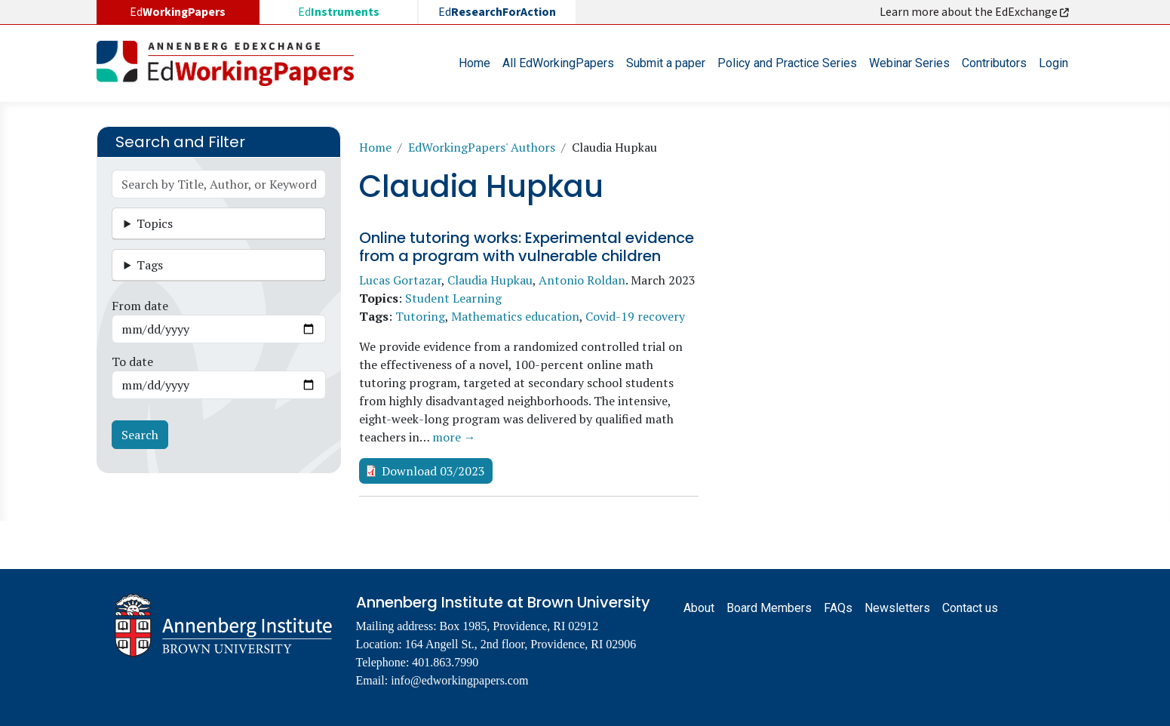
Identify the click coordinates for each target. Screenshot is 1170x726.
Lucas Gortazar (400, 280)
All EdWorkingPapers (558, 63)
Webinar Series (909, 63)
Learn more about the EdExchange (975, 12)
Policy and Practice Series (787, 63)
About (698, 608)
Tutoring (420, 316)
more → (454, 437)
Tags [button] (150, 265)
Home (474, 63)
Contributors (994, 63)
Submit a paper (665, 63)
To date (132, 361)
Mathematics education (515, 316)
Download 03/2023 (433, 471)
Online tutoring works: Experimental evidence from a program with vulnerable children (526, 246)
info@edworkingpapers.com (459, 680)
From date (140, 305)
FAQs (838, 608)
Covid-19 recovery (635, 316)
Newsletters (897, 608)
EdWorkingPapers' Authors (481, 147)
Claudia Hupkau (490, 280)
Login (1053, 63)
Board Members (769, 608)
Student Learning (453, 298)
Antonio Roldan (582, 280)
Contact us (970, 608)
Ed (338, 12)
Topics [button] (155, 223)
